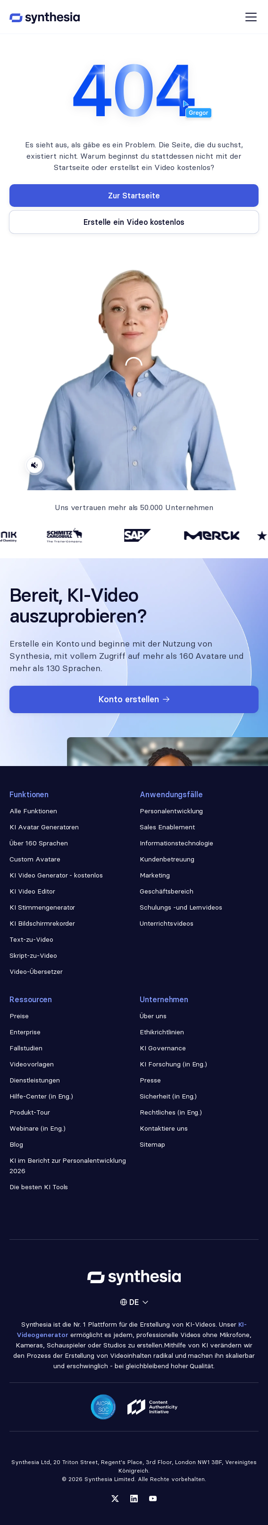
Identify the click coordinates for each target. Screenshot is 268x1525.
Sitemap (152, 1144)
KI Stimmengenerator (42, 907)
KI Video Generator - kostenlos (56, 875)
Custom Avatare (34, 859)
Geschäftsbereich (166, 891)
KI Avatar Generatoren (44, 827)
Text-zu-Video (31, 939)
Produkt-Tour (29, 1112)
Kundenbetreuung (167, 859)
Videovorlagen (31, 1064)
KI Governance (163, 1048)
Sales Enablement (167, 827)
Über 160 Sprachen (38, 843)
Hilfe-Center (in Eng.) (41, 1096)
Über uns (153, 1016)
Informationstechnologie (176, 843)
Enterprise (25, 1032)
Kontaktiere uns (164, 1128)
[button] (134, 1302)
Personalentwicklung (171, 811)
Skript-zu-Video (33, 955)
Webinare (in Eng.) (37, 1128)
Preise (19, 1016)
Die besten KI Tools (38, 1187)
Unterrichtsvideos (166, 923)
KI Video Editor (32, 891)
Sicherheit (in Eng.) (168, 1096)
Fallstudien (25, 1048)
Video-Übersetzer (36, 971)
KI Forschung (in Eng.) (173, 1064)
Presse (150, 1080)
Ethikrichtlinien (162, 1032)
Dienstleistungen (34, 1080)
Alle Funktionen (33, 811)
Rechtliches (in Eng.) (171, 1112)
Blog (16, 1144)
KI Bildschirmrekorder (42, 923)
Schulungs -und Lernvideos (181, 907)
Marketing (155, 875)
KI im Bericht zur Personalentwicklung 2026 (67, 1165)
